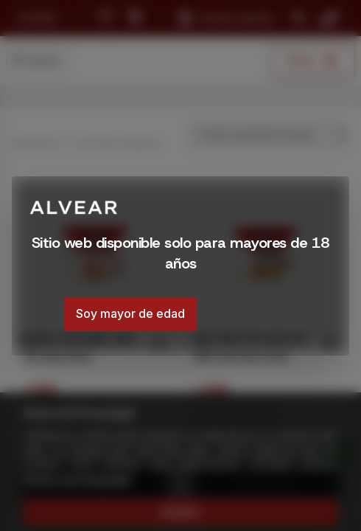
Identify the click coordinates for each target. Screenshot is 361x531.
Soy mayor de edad (130, 313)
